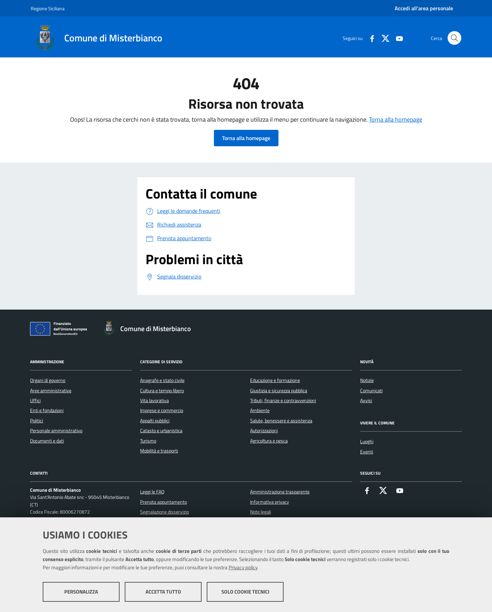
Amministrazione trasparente (280, 491)
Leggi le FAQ (152, 491)
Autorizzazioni (264, 430)
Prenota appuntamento (163, 502)
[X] (383, 37)
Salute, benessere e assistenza (281, 420)
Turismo (148, 441)
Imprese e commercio (161, 410)
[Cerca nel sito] (454, 38)
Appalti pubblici (154, 420)
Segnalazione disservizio (164, 512)
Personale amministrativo (56, 430)
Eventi (366, 451)
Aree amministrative (50, 390)
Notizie (367, 380)
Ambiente (260, 410)
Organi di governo (47, 380)
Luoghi (366, 441)
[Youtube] (397, 37)
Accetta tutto (163, 592)
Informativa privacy (269, 502)
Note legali (260, 512)
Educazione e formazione (275, 380)
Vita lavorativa (154, 400)
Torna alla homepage (395, 119)
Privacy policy (243, 567)
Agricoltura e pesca (269, 441)
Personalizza (81, 592)
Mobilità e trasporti (159, 450)
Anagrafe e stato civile (162, 380)
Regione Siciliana (48, 8)
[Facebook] (369, 37)
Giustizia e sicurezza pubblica (278, 390)
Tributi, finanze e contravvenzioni (283, 400)
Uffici (35, 400)
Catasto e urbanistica (161, 430)
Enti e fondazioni (47, 410)
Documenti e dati (47, 441)
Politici (36, 420)
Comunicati (371, 390)
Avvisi (366, 400)
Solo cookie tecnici (245, 592)
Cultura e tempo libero (162, 390)
